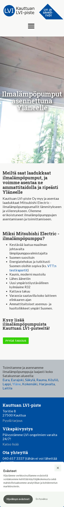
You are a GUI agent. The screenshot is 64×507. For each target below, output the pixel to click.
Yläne (16, 384)
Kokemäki (30, 384)
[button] (31, 26)
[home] (18, 11)
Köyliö (53, 380)
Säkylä (30, 380)
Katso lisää (11, 444)
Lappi (7, 384)
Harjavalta (47, 384)
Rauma (41, 380)
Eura (6, 380)
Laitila (7, 388)
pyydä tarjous (15, 340)
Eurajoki (17, 380)
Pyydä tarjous (13, 420)
